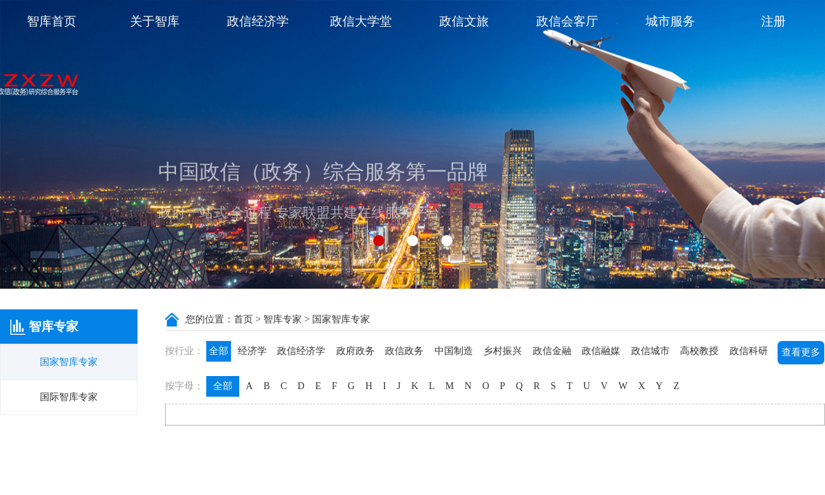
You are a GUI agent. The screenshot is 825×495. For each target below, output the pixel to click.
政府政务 (355, 351)
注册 (773, 21)
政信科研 (748, 351)
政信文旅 (464, 21)
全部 (218, 351)
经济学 (252, 351)
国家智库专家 (69, 362)
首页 (243, 319)
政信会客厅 (567, 21)
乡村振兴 (502, 351)
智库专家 (282, 319)
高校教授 (699, 351)
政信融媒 (601, 351)
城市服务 (670, 21)
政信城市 (650, 351)
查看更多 (801, 352)
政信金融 (552, 351)
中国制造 (453, 351)
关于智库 (154, 21)
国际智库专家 (69, 397)
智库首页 (51, 21)
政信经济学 (258, 21)
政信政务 (404, 351)
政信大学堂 (361, 21)
